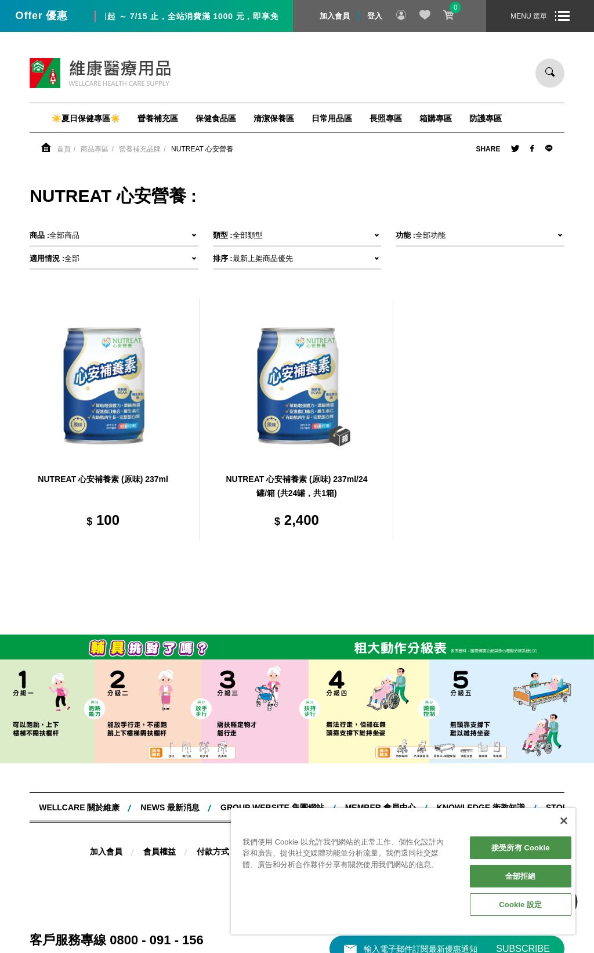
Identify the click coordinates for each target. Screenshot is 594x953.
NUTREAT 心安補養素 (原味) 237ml (103, 479)
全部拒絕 (520, 876)
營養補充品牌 (140, 149)
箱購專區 (435, 118)
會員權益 (159, 851)
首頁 (64, 149)
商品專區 (94, 149)
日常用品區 (332, 118)
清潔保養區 (273, 118)
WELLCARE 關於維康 (79, 807)
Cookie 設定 (520, 904)
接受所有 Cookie (520, 847)
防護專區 (485, 118)
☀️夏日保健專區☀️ (86, 118)
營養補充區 (157, 118)
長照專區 (386, 118)
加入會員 (335, 16)
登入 (374, 16)
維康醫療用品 (100, 73)
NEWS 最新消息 (170, 807)
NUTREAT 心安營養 (202, 149)
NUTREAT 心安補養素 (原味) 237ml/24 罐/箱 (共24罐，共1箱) (296, 486)
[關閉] (563, 820)
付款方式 (213, 851)
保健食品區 (215, 118)
